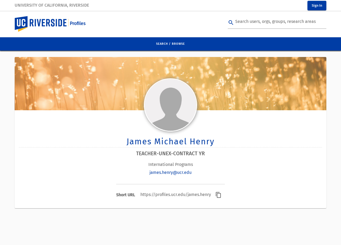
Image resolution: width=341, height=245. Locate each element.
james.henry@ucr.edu (170, 172)
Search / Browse (170, 44)
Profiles (78, 23)
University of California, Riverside (52, 5)
